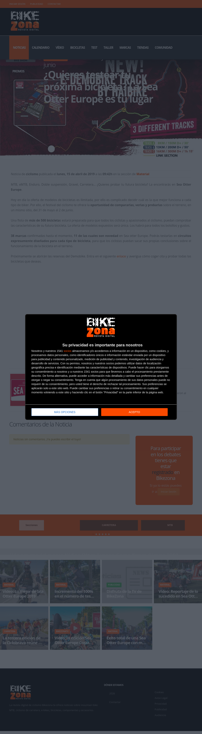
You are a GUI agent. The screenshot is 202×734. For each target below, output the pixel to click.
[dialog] (101, 367)
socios (67, 350)
